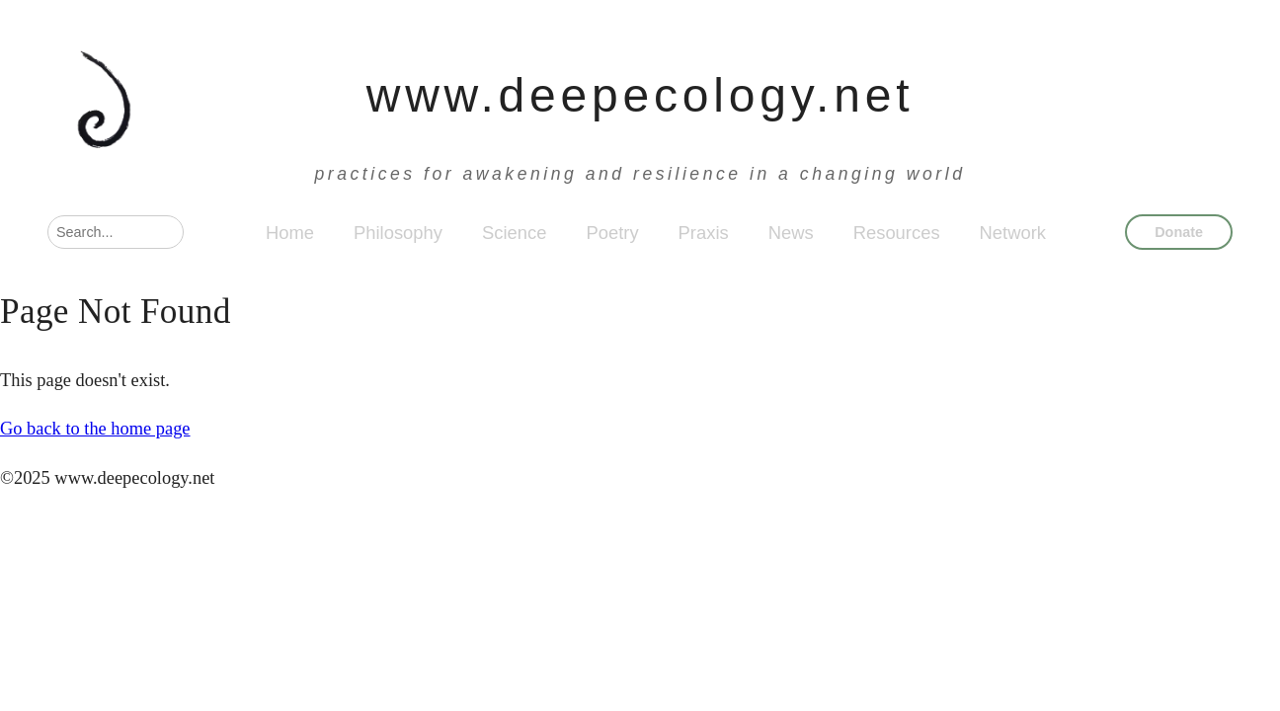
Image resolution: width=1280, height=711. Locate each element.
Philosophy (398, 232)
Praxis (704, 232)
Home (290, 232)
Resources (896, 232)
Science (514, 232)
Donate (1179, 232)
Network (1013, 232)
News (791, 232)
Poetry (612, 232)
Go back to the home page (95, 428)
